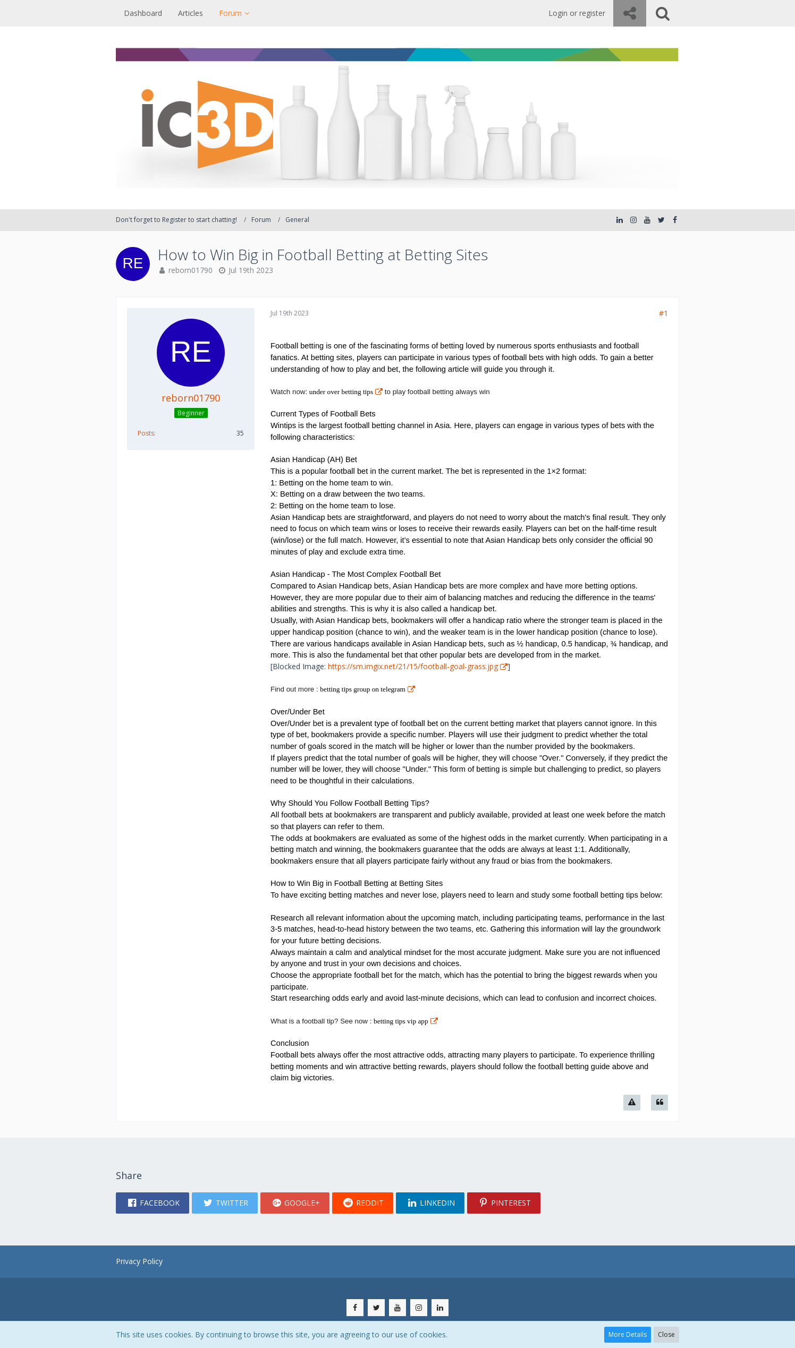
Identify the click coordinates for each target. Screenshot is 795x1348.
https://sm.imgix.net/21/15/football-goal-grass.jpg (413, 666)
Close (666, 1334)
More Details (627, 1334)
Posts (146, 433)
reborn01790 (190, 270)
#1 (663, 313)
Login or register (576, 13)
